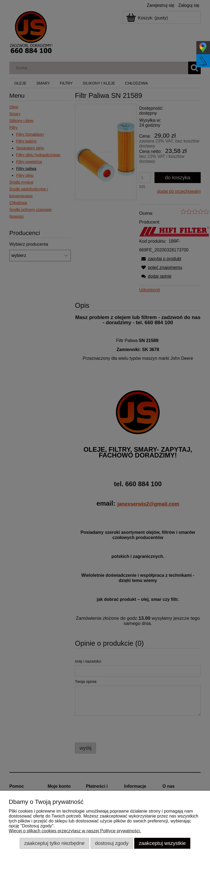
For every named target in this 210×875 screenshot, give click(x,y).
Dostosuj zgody (112, 843)
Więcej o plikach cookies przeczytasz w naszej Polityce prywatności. (75, 830)
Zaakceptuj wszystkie (162, 843)
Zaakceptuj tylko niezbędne (54, 843)
